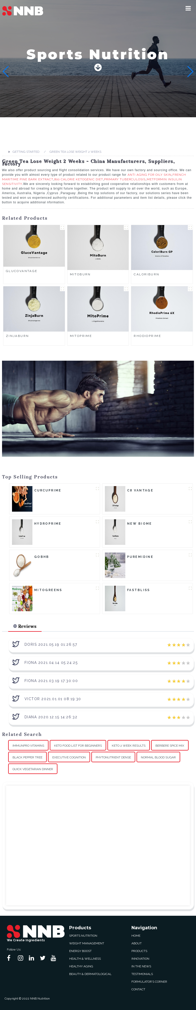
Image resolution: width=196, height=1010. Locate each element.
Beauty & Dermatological (90, 974)
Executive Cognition (69, 757)
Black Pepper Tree (27, 757)
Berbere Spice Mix (169, 745)
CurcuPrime (48, 490)
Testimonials (142, 974)
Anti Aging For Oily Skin (150, 175)
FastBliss (138, 590)
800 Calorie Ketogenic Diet (78, 179)
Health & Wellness (85, 958)
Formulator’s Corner (149, 981)
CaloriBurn (146, 274)
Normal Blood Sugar (158, 757)
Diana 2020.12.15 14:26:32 (51, 717)
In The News (141, 966)
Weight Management (86, 943)
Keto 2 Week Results (128, 745)
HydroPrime (48, 523)
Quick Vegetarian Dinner (33, 769)
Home (135, 935)
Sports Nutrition (83, 935)
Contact (138, 989)
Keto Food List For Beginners (78, 745)
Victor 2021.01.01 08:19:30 (52, 699)
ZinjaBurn (17, 336)
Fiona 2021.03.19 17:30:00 (51, 681)
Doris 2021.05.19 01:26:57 (50, 644)
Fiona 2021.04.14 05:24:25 (51, 663)
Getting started (26, 152)
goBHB (41, 557)
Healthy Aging (81, 966)
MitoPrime (81, 336)
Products (139, 951)
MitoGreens (48, 590)
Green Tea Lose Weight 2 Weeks (75, 152)
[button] (188, 8)
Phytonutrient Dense (113, 757)
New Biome (139, 523)
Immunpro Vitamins (28, 745)
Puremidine (140, 557)
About (136, 943)
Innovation (140, 958)
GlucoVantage (22, 271)
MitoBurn (80, 274)
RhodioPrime (147, 336)
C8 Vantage (140, 490)
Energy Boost (80, 951)
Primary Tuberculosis (124, 179)
